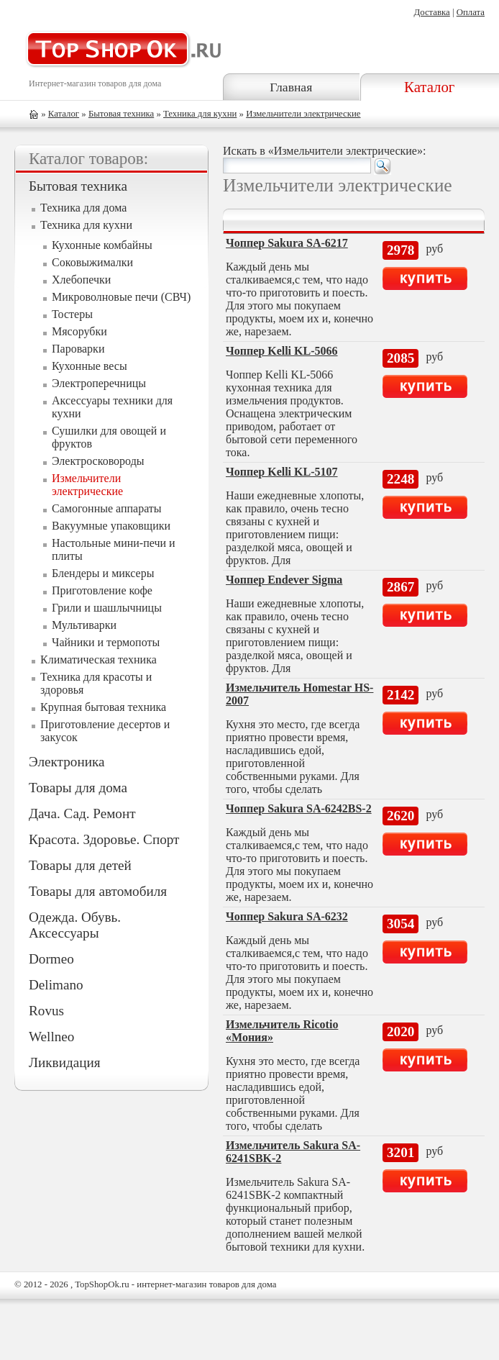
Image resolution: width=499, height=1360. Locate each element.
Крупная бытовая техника (103, 707)
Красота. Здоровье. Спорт (104, 839)
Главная (291, 87)
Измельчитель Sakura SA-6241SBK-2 (293, 1151)
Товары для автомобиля (98, 891)
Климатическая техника (98, 659)
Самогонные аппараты (107, 508)
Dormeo (51, 958)
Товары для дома (78, 787)
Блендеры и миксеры (103, 573)
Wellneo (51, 1036)
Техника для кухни (200, 114)
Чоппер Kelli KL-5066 (282, 351)
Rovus (46, 1010)
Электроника (66, 761)
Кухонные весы (89, 366)
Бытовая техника (121, 114)
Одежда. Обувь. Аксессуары (75, 925)
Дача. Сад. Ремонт (82, 813)
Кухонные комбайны (102, 245)
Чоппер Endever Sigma (284, 580)
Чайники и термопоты (106, 642)
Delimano (56, 984)
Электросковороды (98, 461)
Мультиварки (84, 625)
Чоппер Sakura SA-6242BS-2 (299, 808)
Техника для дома (83, 207)
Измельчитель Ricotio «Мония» (282, 1030)
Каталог (429, 86)
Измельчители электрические (303, 114)
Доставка (431, 12)
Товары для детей (80, 865)
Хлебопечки (81, 279)
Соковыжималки (92, 262)
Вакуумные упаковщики (111, 526)
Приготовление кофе (102, 590)
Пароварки (78, 349)
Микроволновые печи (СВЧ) (121, 297)
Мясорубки (79, 331)
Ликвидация (65, 1062)
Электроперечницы (99, 383)
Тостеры (72, 314)
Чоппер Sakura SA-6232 (287, 916)
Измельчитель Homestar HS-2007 (299, 694)
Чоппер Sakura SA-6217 (287, 243)
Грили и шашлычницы (107, 608)
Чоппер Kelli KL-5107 (282, 472)
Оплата (471, 12)
